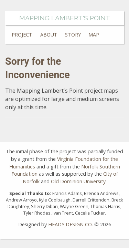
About (48, 34)
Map (93, 34)
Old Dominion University (78, 181)
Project (22, 34)
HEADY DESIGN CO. (70, 224)
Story (73, 34)
